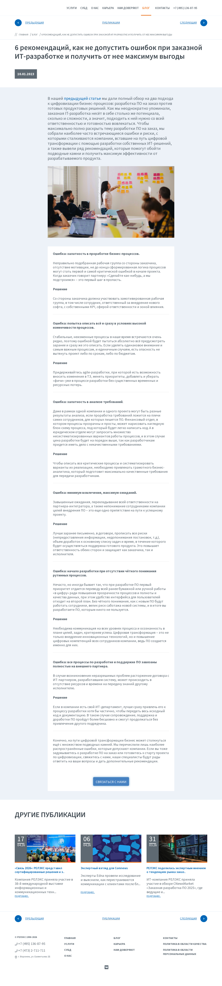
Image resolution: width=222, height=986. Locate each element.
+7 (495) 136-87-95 (185, 8)
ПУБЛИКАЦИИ (111, 22)
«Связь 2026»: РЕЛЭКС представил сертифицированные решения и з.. (39, 870)
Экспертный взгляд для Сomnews (104, 868)
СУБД (83, 8)
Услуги (72, 8)
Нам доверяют (128, 8)
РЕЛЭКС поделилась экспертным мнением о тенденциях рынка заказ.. (176, 870)
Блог (146, 8)
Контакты (162, 8)
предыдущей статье (82, 98)
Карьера (108, 8)
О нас (95, 8)
